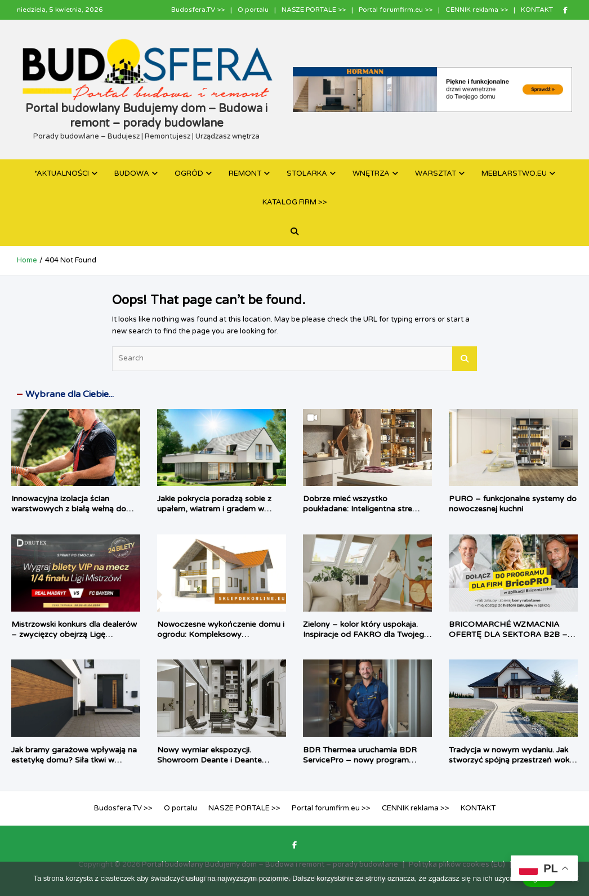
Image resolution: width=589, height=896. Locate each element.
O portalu (253, 10)
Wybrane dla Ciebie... (69, 394)
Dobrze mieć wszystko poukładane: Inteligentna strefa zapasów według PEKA (361, 509)
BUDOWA (131, 173)
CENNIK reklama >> (476, 10)
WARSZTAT (435, 173)
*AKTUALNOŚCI (61, 173)
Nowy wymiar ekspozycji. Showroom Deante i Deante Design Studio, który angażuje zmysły (213, 765)
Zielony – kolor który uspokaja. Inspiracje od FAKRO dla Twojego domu (366, 634)
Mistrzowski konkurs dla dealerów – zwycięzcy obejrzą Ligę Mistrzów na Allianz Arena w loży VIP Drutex (74, 639)
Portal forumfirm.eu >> (395, 10)
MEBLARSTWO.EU (514, 173)
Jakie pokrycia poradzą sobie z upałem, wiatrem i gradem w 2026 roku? (214, 509)
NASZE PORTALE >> (314, 10)
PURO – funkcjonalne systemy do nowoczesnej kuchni (513, 504)
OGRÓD (189, 173)
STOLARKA (307, 173)
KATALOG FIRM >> (294, 202)
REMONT (245, 173)
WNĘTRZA (371, 173)
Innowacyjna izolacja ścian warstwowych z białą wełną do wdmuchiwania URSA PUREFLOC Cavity (74, 514)
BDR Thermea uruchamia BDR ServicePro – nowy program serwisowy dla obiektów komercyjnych (360, 765)
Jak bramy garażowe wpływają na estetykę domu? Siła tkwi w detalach (74, 760)
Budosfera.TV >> (198, 10)
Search (464, 358)
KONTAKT (537, 10)
